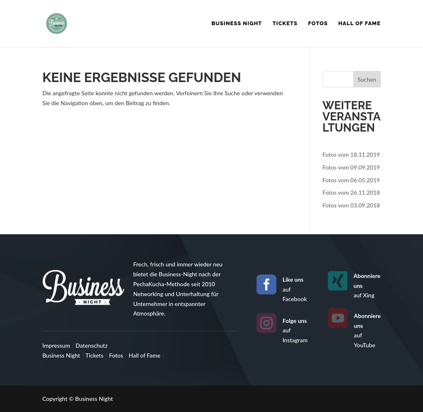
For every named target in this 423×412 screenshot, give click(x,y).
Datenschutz (92, 345)
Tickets (285, 23)
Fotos (318, 23)
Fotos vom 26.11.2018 (351, 192)
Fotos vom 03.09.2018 (351, 205)
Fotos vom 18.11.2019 (351, 154)
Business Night (237, 23)
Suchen (367, 79)
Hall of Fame (359, 23)
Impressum (56, 345)
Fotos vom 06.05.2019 (351, 180)
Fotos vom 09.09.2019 (351, 167)
